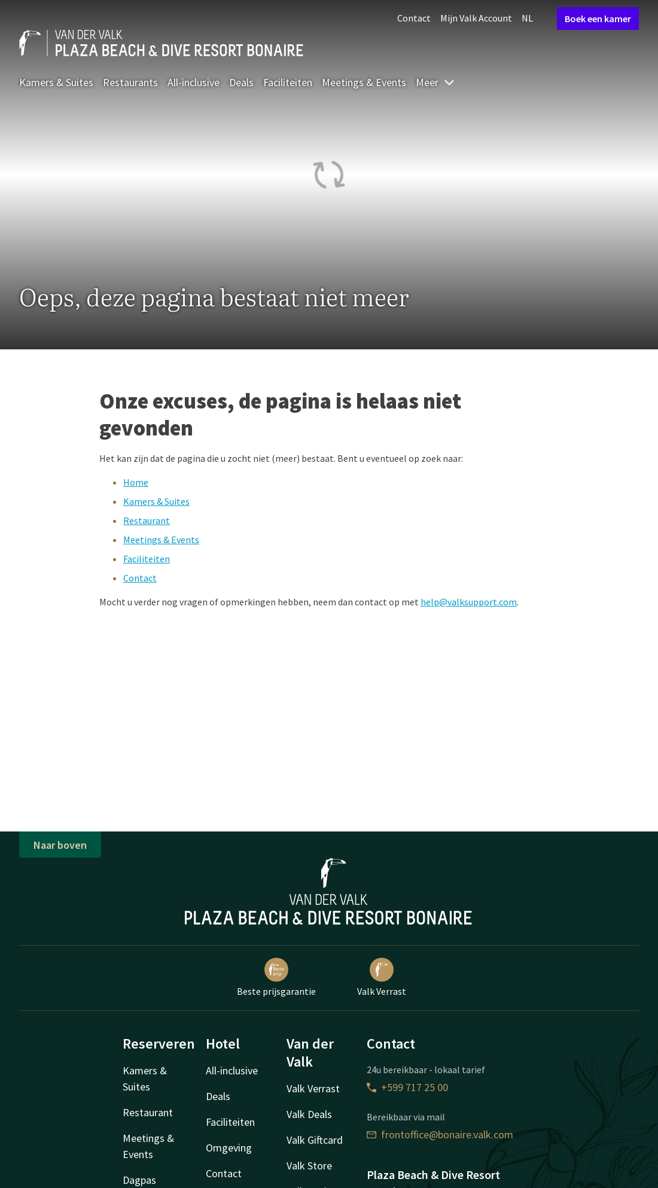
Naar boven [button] (60, 845)
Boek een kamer (598, 19)
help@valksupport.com (469, 602)
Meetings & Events (364, 82)
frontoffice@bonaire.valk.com (440, 1134)
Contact (414, 18)
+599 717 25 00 (407, 1087)
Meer (435, 82)
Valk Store (309, 1165)
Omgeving (229, 1148)
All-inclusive (193, 82)
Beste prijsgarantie (276, 977)
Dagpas (139, 1180)
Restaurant (146, 520)
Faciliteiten (287, 82)
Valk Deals (309, 1114)
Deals (241, 82)
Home (135, 482)
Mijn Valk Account (476, 18)
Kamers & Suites (56, 82)
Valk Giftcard (315, 1140)
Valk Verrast (381, 977)
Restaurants (130, 82)
